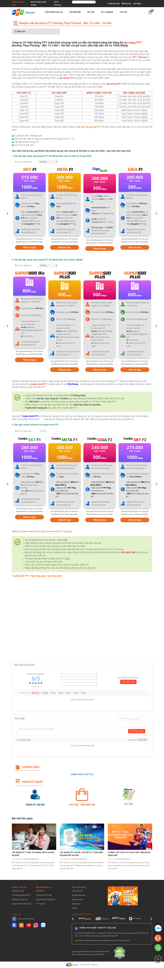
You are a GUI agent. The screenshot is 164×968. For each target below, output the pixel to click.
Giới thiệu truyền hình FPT (21, 895)
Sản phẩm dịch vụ (55, 12)
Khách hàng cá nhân (18, 3)
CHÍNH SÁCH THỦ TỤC (82, 774)
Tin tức (124, 12)
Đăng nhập (126, 4)
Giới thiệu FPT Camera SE (21, 904)
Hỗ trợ (91, 12)
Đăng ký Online (35, 804)
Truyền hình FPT (29, 416)
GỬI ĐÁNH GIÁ (128, 682)
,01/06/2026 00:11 (25, 859)
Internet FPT (40, 891)
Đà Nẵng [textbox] (43, 431)
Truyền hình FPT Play (44, 895)
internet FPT (55, 531)
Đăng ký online (77, 899)
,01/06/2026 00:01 (73, 859)
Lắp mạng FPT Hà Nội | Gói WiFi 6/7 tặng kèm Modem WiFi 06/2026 (81, 853)
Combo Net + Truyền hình (45, 899)
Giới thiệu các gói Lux (20, 899)
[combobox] (47, 431)
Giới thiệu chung (18, 891)
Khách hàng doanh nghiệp (38, 3)
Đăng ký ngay (29, 243)
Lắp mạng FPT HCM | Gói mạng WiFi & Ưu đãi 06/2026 (33, 853)
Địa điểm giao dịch (79, 895)
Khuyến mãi (76, 12)
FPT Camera (108, 12)
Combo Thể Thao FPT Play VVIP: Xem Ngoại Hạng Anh (129, 853)
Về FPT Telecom (57, 3)
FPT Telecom (92, 965)
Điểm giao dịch (114, 4)
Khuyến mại (76, 904)
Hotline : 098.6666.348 (82, 804)
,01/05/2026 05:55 (119, 859)
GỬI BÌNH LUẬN (136, 731)
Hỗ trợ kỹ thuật (77, 891)
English (138, 3)
